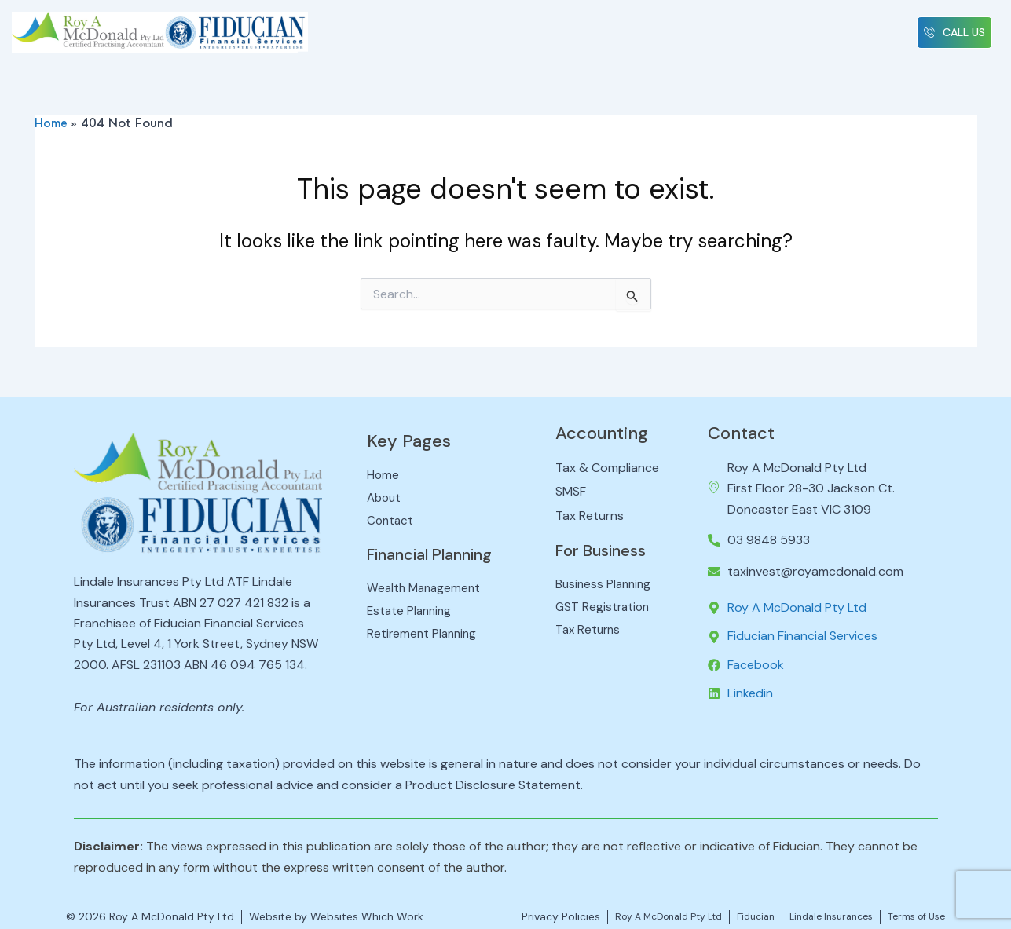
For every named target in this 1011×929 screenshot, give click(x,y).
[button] (489, 29)
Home (338, 23)
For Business (606, 545)
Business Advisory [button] (605, 29)
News (810, 23)
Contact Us (877, 29)
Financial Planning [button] (723, 29)
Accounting (601, 428)
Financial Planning (440, 553)
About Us (399, 29)
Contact (741, 428)
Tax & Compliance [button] (489, 29)
